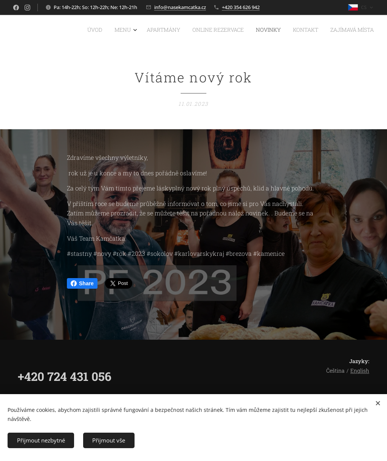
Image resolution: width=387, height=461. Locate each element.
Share (82, 283)
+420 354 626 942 (241, 7)
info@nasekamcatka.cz (180, 7)
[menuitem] (299, 30)
